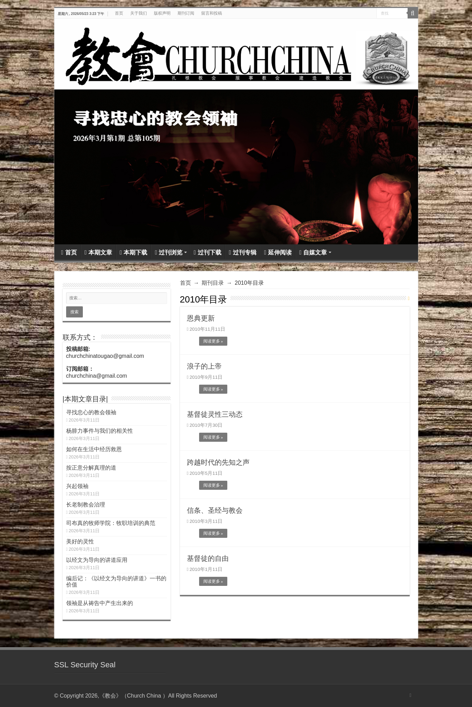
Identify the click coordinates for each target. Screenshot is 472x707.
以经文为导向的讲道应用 (96, 560)
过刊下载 (207, 252)
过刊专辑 (243, 252)
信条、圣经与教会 (215, 510)
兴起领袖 (77, 486)
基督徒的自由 (208, 558)
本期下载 (133, 252)
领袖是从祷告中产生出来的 (99, 603)
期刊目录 (213, 283)
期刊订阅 (186, 13)
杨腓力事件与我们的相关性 (99, 431)
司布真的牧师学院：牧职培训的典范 (110, 523)
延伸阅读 (278, 252)
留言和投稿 (211, 13)
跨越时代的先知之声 (218, 462)
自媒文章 (313, 252)
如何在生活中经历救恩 (94, 449)
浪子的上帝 (204, 366)
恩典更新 (201, 318)
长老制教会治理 (85, 505)
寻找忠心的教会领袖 (91, 412)
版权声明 (162, 13)
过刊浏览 (168, 252)
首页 (119, 13)
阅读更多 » (213, 341)
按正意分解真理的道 (91, 468)
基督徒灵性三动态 (215, 414)
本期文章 (98, 252)
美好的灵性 (80, 541)
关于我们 (138, 13)
